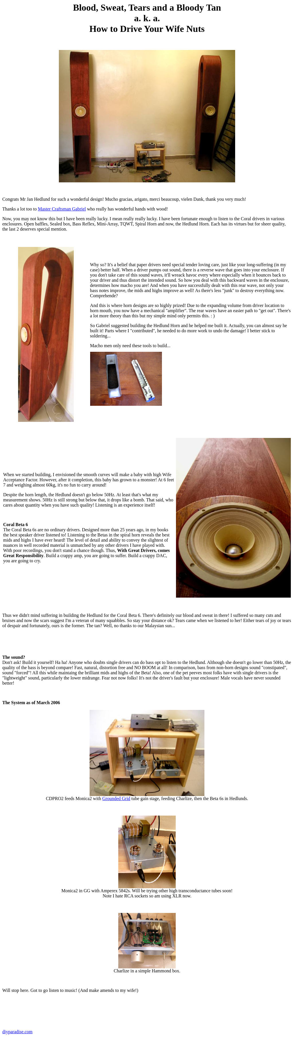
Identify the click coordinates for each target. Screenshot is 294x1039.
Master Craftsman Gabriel (62, 208)
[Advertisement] (191, 377)
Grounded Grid (116, 798)
